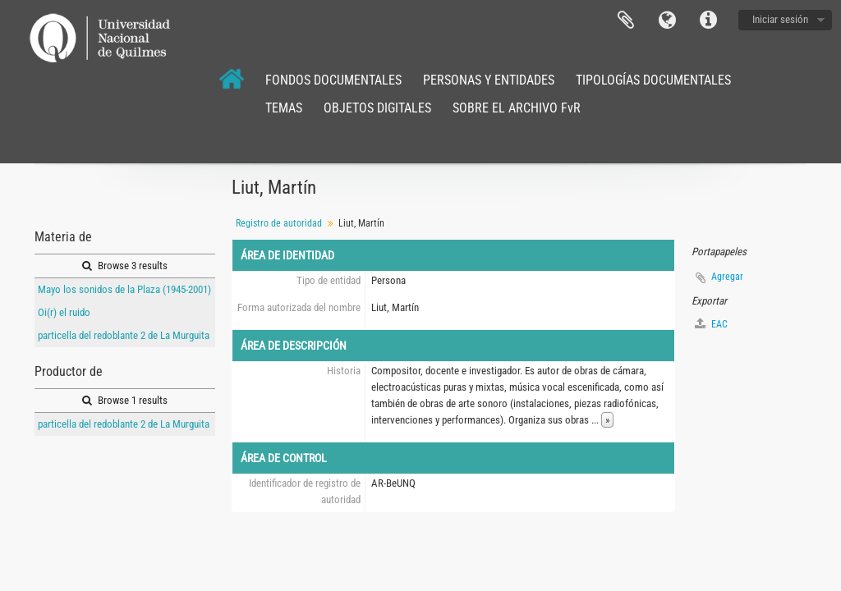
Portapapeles (625, 20)
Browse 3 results (125, 265)
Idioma (666, 20)
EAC (711, 324)
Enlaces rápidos (707, 20)
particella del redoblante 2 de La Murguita (123, 335)
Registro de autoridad (279, 223)
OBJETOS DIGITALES (377, 108)
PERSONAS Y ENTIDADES (488, 80)
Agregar (727, 276)
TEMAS (283, 108)
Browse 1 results (125, 400)
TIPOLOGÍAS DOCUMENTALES (653, 80)
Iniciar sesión (780, 19)
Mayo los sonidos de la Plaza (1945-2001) (124, 289)
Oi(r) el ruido (64, 312)
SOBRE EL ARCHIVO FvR (517, 108)
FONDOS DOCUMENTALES (333, 80)
